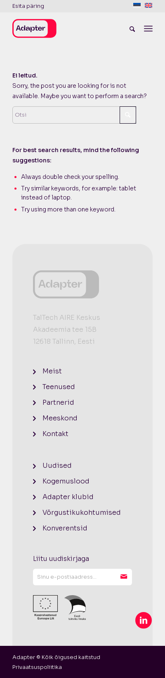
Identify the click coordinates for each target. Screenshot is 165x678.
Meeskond (60, 418)
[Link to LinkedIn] (143, 620)
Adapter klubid (68, 497)
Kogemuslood (66, 481)
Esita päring (28, 5)
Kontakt (55, 433)
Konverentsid (64, 528)
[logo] (68, 28)
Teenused (58, 386)
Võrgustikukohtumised (81, 512)
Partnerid (58, 402)
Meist (52, 371)
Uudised (57, 465)
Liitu (124, 577)
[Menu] (148, 28)
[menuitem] (28, 6)
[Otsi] (132, 28)
